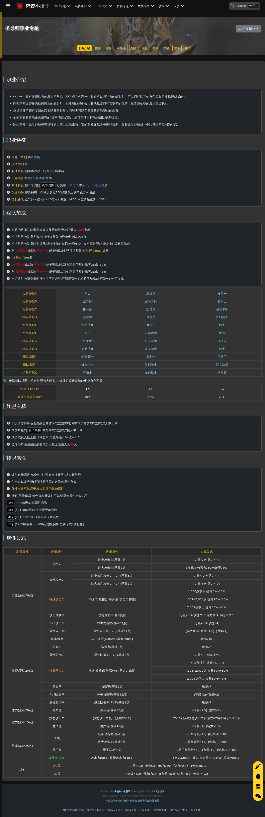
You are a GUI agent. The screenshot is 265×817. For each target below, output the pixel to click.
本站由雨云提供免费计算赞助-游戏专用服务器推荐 (132, 800)
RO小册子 (146, 809)
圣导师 (87, 301)
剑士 (87, 293)
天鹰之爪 (72, 185)
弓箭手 (222, 293)
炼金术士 (87, 364)
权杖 (28, 178)
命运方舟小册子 (179, 809)
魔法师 (151, 293)
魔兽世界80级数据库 (74, 809)
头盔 (144, 48)
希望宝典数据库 (95, 809)
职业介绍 (84, 48)
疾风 (222, 333)
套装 (108, 48)
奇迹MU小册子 (115, 809)
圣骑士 (87, 372)
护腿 (166, 48)
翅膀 (134, 48)
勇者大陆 (34, 157)
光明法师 (87, 349)
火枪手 (87, 341)
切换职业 (247, 28)
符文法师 (87, 325)
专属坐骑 (38, 178)
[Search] (244, 6)
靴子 (188, 48)
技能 (98, 48)
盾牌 (49, 178)
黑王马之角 (93, 185)
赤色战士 (151, 372)
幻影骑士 (87, 357)
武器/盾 (121, 48)
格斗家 (87, 309)
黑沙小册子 (196, 809)
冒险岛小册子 (161, 809)
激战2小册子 (131, 809)
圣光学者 (151, 349)
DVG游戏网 (158, 791)
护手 (177, 48)
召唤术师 (151, 301)
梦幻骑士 (222, 317)
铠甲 (155, 48)
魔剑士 (222, 301)
